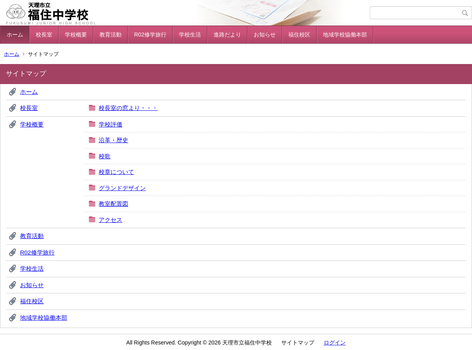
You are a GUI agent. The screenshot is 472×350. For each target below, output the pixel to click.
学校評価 (110, 124)
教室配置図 (113, 203)
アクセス (110, 219)
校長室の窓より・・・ (128, 107)
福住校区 (299, 34)
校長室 (44, 34)
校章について (116, 172)
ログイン (335, 342)
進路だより (227, 34)
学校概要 (76, 34)
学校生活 (190, 34)
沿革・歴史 (113, 140)
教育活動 (111, 34)
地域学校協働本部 (345, 34)
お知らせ (265, 34)
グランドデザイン (122, 188)
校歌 (105, 156)
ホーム (15, 34)
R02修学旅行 (150, 34)
